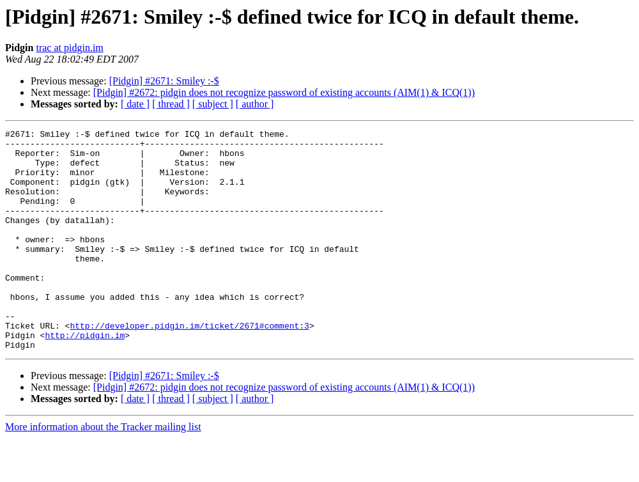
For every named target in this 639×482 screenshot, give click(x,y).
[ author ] (255, 103)
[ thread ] (171, 103)
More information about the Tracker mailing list (103, 470)
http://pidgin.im (85, 377)
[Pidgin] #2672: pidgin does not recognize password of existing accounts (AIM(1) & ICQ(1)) (284, 92)
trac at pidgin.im (69, 47)
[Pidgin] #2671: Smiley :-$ (164, 80)
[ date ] (135, 103)
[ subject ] (212, 103)
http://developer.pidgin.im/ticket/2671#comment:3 (189, 365)
